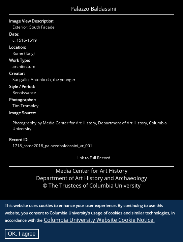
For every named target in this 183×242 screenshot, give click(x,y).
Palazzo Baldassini (93, 8)
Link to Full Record (93, 158)
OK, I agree (22, 236)
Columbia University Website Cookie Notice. (99, 222)
